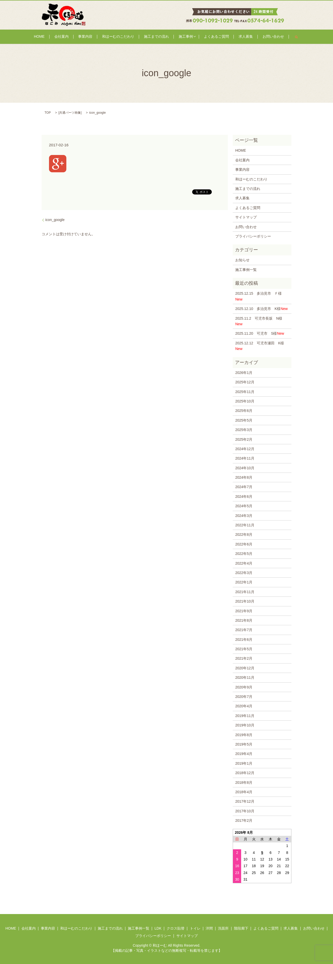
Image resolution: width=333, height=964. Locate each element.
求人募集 (233, 37)
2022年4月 (243, 563)
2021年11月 (244, 592)
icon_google (55, 220)
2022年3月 (243, 573)
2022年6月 (243, 544)
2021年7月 (243, 630)
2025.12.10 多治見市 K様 (261, 309)
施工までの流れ (155, 37)
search (277, 37)
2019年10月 (244, 725)
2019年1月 (243, 763)
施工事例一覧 (246, 270)
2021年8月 (243, 620)
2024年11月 (244, 458)
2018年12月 (244, 773)
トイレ (195, 928)
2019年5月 (243, 744)
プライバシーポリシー (253, 236)
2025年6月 (243, 411)
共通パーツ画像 (70, 112)
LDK (157, 928)
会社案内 (74, 37)
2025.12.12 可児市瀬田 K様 (259, 346)
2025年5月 (243, 420)
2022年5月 (243, 554)
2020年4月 (243, 706)
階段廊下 (241, 928)
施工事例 (180, 37)
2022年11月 (244, 525)
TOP (48, 112)
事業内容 (94, 37)
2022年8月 (243, 534)
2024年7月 (243, 487)
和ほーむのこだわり (122, 37)
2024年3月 (243, 516)
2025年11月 (244, 392)
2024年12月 (244, 449)
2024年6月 (243, 496)
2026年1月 (243, 373)
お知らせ (242, 260)
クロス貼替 (175, 928)
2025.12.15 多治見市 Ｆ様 (260, 296)
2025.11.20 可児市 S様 (259, 333)
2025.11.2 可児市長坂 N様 (258, 321)
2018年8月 (243, 782)
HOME (56, 37)
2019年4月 (243, 754)
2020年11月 (244, 677)
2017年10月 (244, 811)
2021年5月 (243, 649)
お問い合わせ (255, 37)
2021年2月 (243, 658)
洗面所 (223, 928)
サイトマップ (246, 217)
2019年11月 (244, 716)
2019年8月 (243, 735)
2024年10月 (244, 468)
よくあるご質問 (208, 37)
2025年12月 (244, 382)
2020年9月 (243, 687)
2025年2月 (243, 439)
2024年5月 (243, 506)
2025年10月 (244, 401)
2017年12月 (244, 801)
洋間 (209, 928)
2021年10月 (244, 601)
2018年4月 (243, 792)
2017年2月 (243, 820)
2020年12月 (244, 668)
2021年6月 (243, 639)
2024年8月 (243, 477)
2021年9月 (243, 611)
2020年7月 (243, 697)
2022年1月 (243, 582)
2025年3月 (243, 430)
